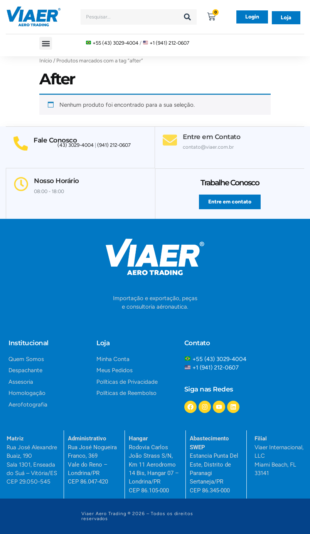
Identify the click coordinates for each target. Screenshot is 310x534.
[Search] (187, 17)
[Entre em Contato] (170, 132)
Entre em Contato (212, 129)
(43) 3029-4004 (75, 145)
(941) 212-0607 (114, 145)
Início (45, 60)
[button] (45, 43)
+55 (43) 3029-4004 (115, 43)
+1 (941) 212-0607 (169, 43)
